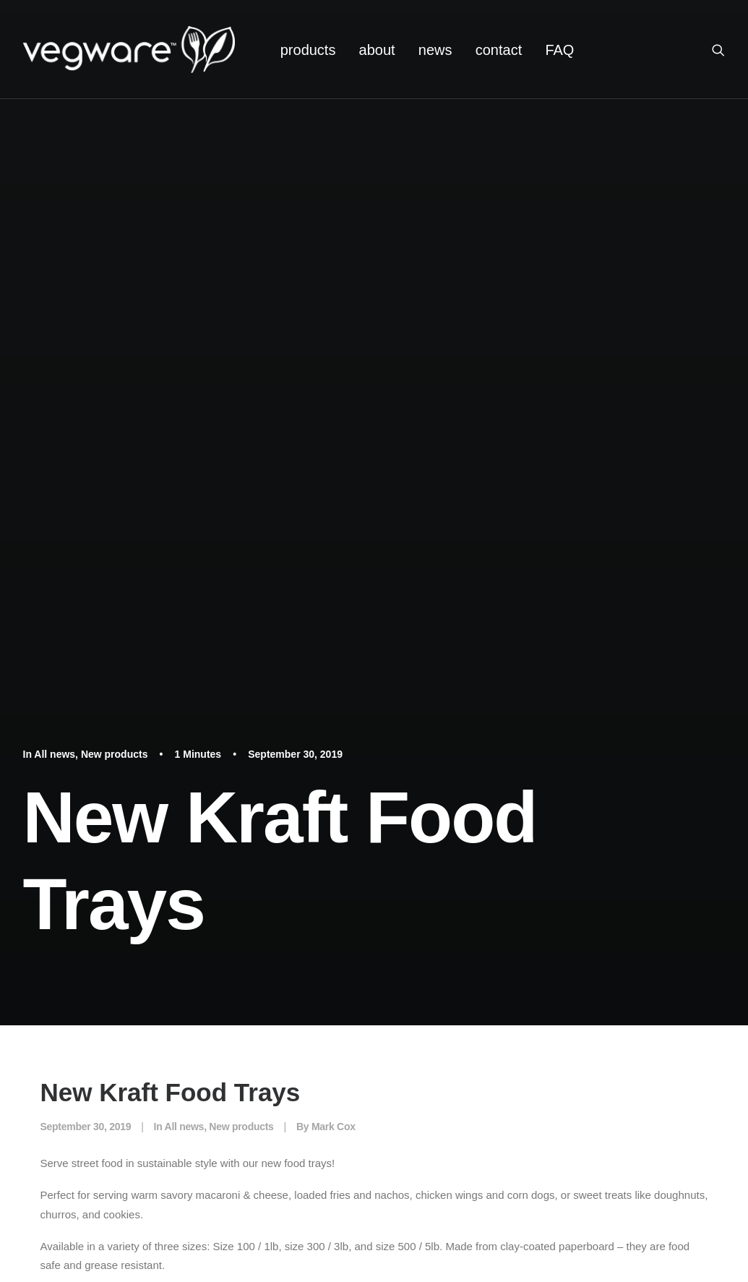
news (435, 50)
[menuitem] (308, 49)
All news (54, 754)
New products (114, 754)
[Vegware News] (129, 49)
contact (499, 50)
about (377, 50)
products (308, 50)
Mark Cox (333, 1126)
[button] (725, 49)
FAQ (559, 50)
